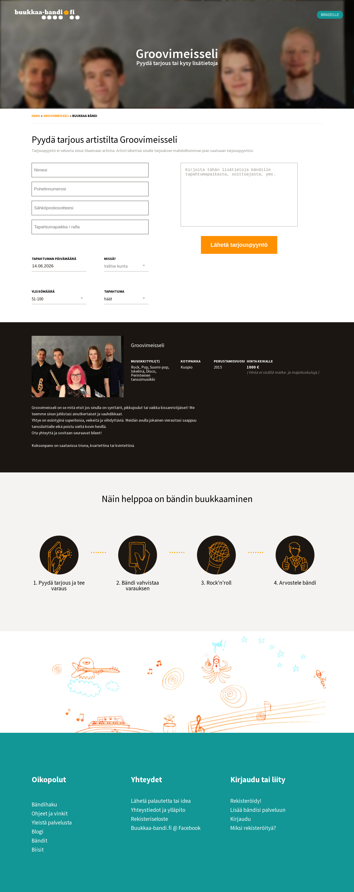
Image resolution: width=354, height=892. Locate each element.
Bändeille (330, 14)
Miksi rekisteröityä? (253, 827)
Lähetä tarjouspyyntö (239, 255)
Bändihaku (44, 804)
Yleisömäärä (43, 291)
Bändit (39, 840)
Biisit (38, 849)
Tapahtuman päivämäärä (54, 258)
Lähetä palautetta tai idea (161, 800)
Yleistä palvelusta (52, 822)
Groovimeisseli (56, 116)
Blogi (38, 831)
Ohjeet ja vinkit (50, 813)
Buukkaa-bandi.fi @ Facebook (165, 827)
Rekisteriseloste (149, 818)
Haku (36, 116)
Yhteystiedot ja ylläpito (158, 809)
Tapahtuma (114, 291)
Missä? (110, 258)
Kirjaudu (240, 818)
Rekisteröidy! (245, 800)
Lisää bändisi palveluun (258, 809)
